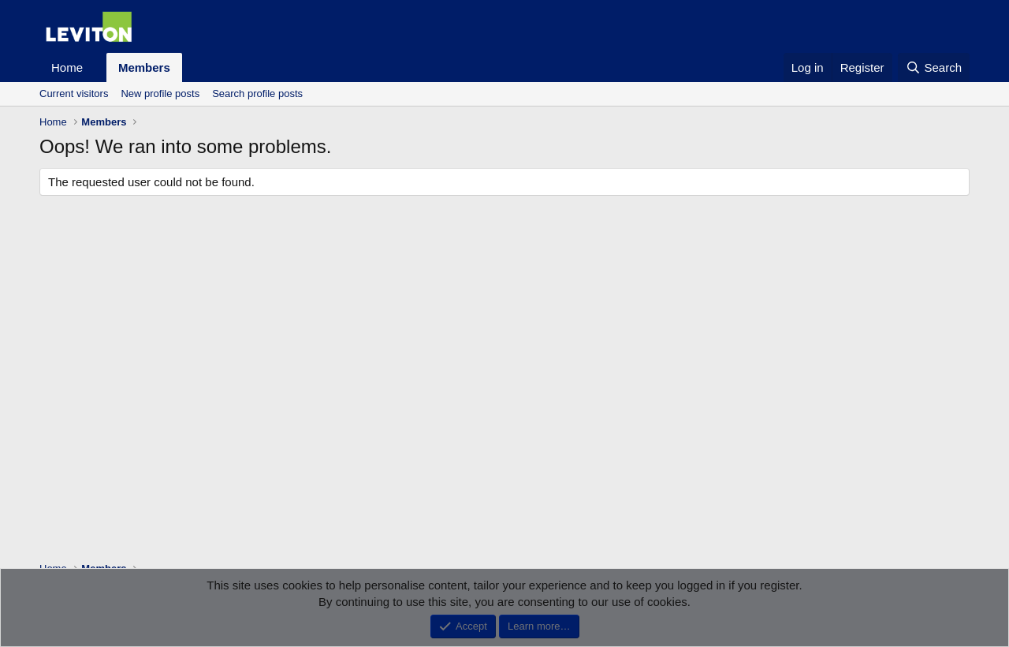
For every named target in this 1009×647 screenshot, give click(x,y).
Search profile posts (257, 93)
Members (144, 67)
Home (67, 67)
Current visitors (73, 93)
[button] (95, 67)
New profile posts (160, 93)
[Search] (934, 67)
